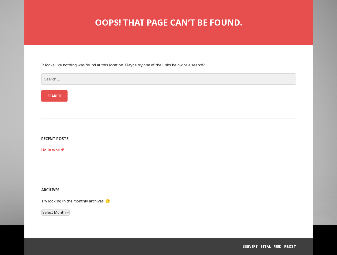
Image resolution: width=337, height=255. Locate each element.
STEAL (266, 246)
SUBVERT (250, 246)
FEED (277, 246)
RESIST (290, 246)
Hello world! (52, 149)
